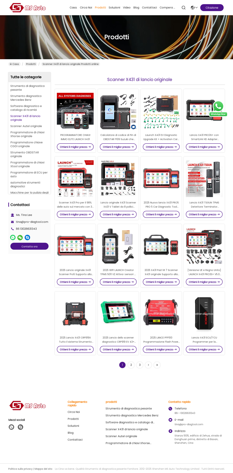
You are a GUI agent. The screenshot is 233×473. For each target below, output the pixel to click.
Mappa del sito (43, 469)
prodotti (100, 8)
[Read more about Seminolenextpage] (148, 365)
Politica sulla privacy (20, 469)
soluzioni (114, 8)
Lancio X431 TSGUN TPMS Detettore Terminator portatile (204, 207)
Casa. (73, 8)
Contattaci (149, 8)
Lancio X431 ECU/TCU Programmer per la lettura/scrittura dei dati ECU (204, 342)
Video (127, 8)
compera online (168, 8)
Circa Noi (86, 8)
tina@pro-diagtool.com (32, 222)
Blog (136, 8)
